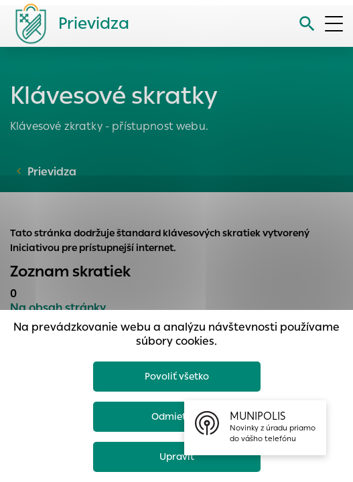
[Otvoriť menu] (334, 23)
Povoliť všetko (177, 376)
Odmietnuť (176, 416)
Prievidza (51, 172)
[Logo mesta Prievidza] (67, 23)
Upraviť (176, 457)
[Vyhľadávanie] (307, 23)
